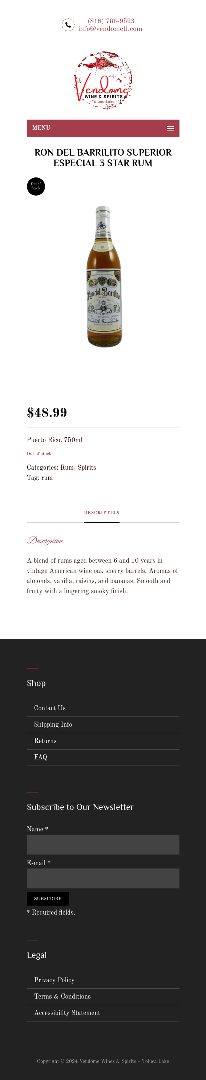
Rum (67, 468)
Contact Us (50, 708)
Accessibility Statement (67, 1013)
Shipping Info (53, 725)
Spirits (86, 468)
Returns (45, 741)
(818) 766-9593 (111, 21)
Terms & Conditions (62, 996)
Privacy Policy (54, 980)
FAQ (40, 757)
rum (47, 478)
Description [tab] (102, 513)
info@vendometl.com (110, 29)
